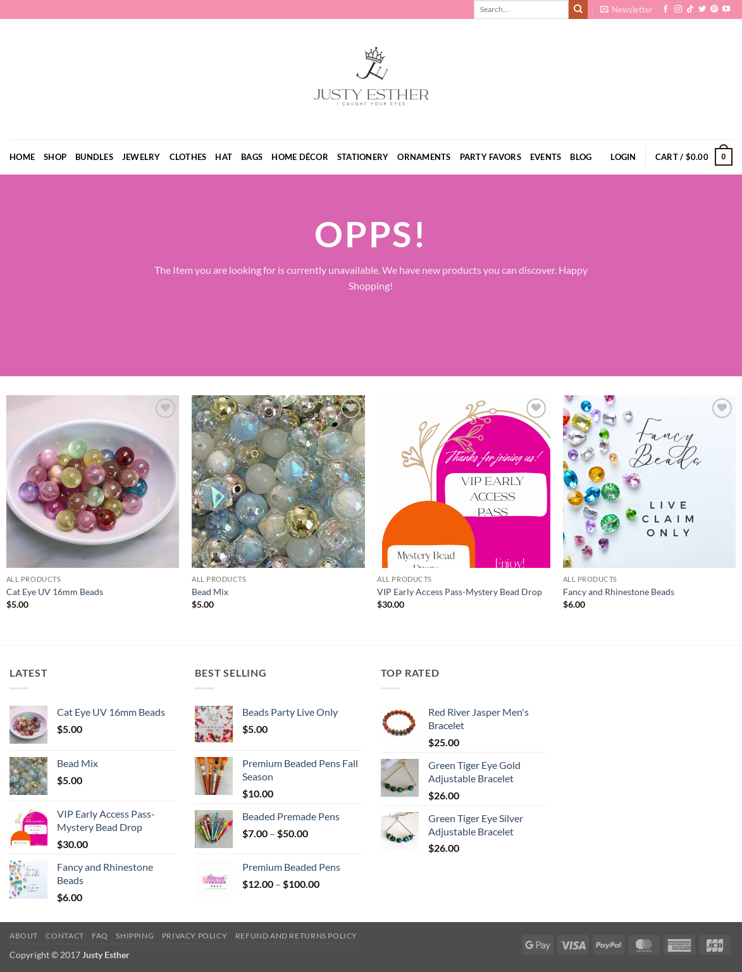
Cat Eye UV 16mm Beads (54, 591)
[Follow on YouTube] (726, 9)
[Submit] (578, 9)
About (23, 935)
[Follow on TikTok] (690, 9)
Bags (252, 157)
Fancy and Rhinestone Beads (618, 591)
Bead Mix (210, 591)
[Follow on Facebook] (665, 9)
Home (22, 157)
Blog (580, 157)
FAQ (100, 935)
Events (546, 157)
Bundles (94, 157)
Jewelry (141, 157)
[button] (626, 9)
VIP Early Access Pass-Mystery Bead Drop (459, 591)
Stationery (363, 157)
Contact (64, 935)
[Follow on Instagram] (678, 9)
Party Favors (490, 157)
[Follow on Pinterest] (714, 9)
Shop (55, 157)
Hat (223, 157)
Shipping (135, 935)
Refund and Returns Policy (296, 935)
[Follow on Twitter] (702, 9)
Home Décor (299, 157)
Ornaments (423, 157)
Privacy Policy (195, 935)
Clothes (188, 157)
